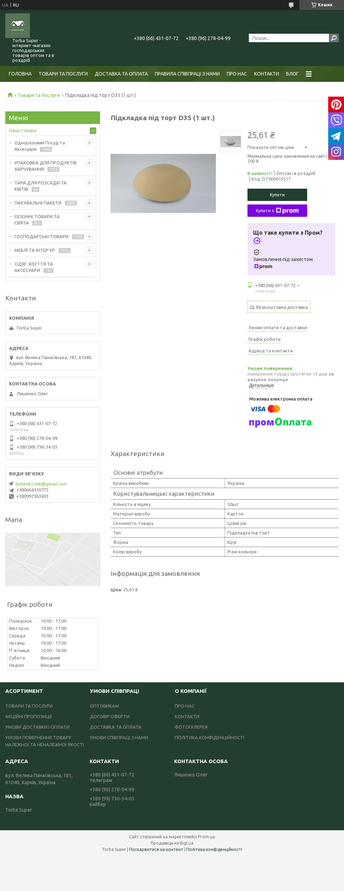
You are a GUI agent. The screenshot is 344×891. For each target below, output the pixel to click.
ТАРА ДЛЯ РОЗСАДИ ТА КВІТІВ (40, 185)
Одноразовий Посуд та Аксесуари (39, 145)
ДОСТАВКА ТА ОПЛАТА (121, 74)
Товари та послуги (39, 95)
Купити (277, 194)
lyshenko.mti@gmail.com (41, 483)
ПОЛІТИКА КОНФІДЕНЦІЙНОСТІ (209, 737)
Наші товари (23, 130)
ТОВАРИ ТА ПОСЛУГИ (63, 74)
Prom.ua (206, 836)
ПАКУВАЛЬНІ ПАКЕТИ (37, 202)
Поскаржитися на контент (156, 849)
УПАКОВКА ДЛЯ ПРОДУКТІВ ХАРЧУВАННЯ (45, 165)
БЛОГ (292, 74)
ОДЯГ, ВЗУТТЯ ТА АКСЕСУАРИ (33, 267)
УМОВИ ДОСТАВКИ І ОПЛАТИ (37, 726)
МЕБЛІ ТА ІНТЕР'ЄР (34, 250)
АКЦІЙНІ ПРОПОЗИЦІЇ (28, 716)
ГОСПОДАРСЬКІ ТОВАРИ (41, 236)
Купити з (277, 211)
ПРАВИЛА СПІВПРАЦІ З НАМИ (187, 74)
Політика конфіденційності (214, 849)
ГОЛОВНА (20, 74)
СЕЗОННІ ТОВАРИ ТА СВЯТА (37, 219)
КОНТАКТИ (266, 74)
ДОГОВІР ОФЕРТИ (110, 716)
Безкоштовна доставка (282, 307)
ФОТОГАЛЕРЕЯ (191, 726)
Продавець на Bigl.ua (172, 843)
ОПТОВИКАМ (104, 705)
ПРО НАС (237, 74)
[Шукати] (334, 38)
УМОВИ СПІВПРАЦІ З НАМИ (119, 737)
